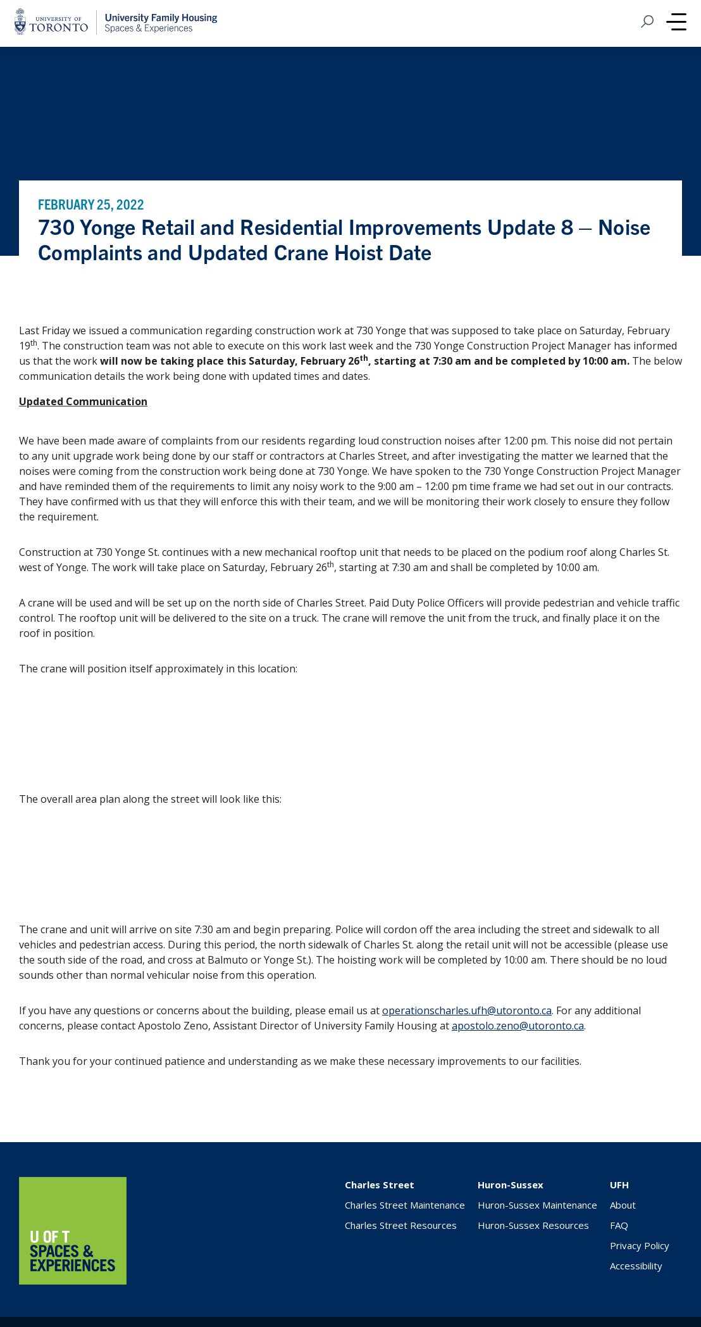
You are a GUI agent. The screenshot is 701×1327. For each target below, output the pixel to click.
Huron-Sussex (510, 1184)
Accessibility (636, 1265)
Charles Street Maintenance (405, 1204)
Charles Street (379, 1184)
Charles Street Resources (401, 1225)
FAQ (619, 1225)
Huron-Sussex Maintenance (537, 1204)
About (623, 1204)
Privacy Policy (639, 1245)
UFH (619, 1184)
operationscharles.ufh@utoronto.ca (467, 1010)
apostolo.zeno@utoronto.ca (518, 1026)
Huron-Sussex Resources (533, 1225)
